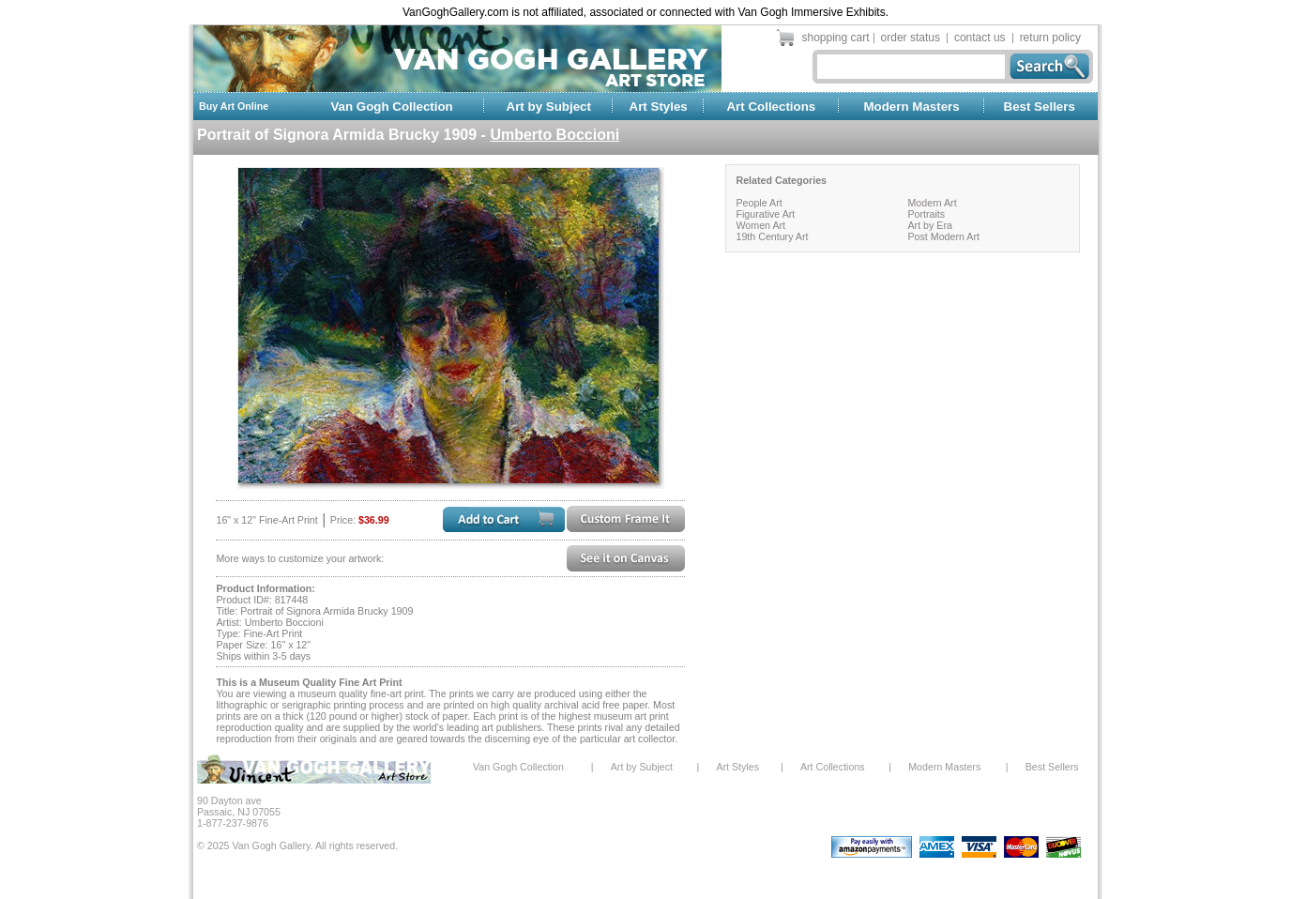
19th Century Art (772, 236)
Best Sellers (1039, 106)
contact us (980, 37)
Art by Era (929, 225)
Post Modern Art (943, 236)
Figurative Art (765, 214)
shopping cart (836, 37)
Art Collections (770, 106)
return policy (1050, 37)
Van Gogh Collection (391, 106)
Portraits (926, 214)
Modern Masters (911, 106)
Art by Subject (549, 106)
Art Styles (659, 106)
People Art (759, 202)
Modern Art (931, 202)
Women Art (760, 225)
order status (910, 37)
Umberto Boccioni (554, 135)
